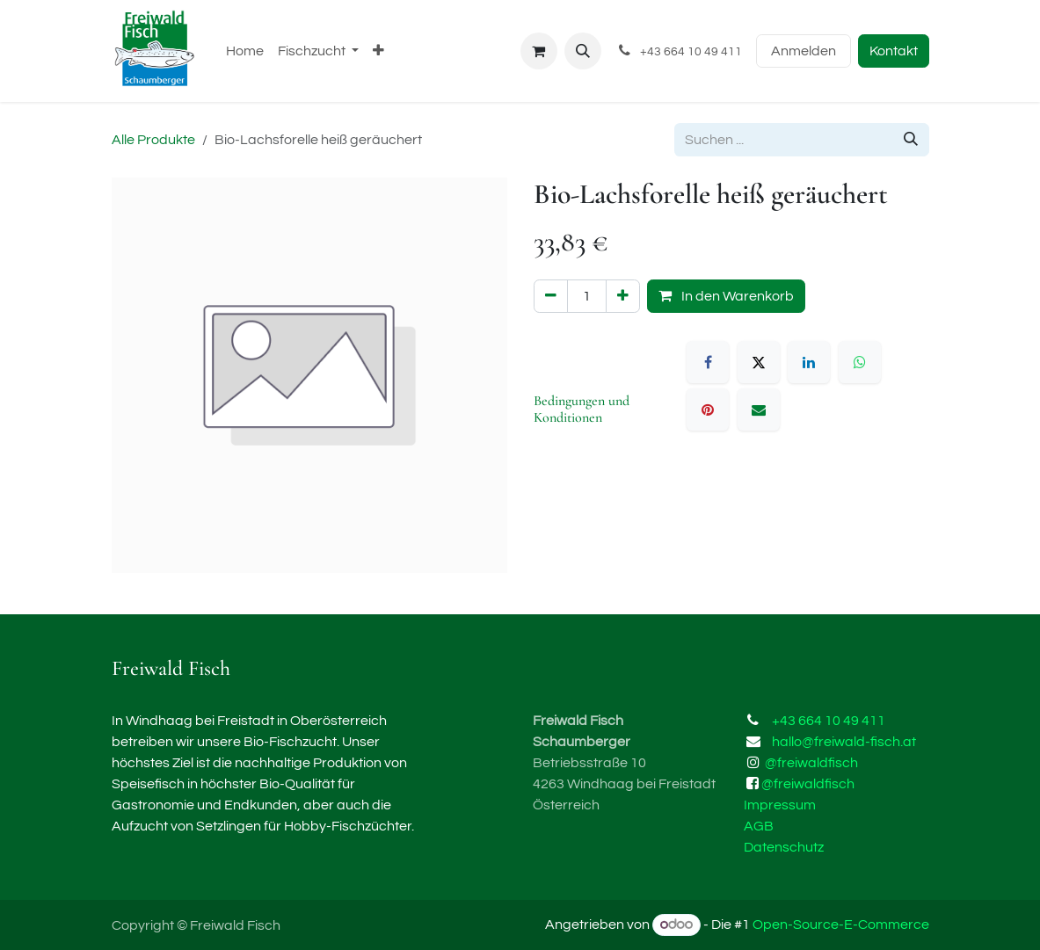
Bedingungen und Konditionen (581, 409)
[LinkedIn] (809, 362)
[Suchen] (910, 139)
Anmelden (803, 51)
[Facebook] (708, 362)
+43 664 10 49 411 (828, 721)
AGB (759, 826)
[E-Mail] (759, 409)
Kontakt (893, 51)
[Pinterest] (708, 409)
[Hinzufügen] (623, 296)
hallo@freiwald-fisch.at (844, 742)
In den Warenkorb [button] (726, 295)
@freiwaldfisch (811, 763)
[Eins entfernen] (551, 296)
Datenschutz (784, 847)
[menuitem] (245, 51)
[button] (582, 51)
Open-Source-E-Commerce (841, 924)
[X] (759, 362)
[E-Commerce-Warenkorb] (538, 51)
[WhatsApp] (860, 362)
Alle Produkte (153, 140)
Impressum (780, 805)
